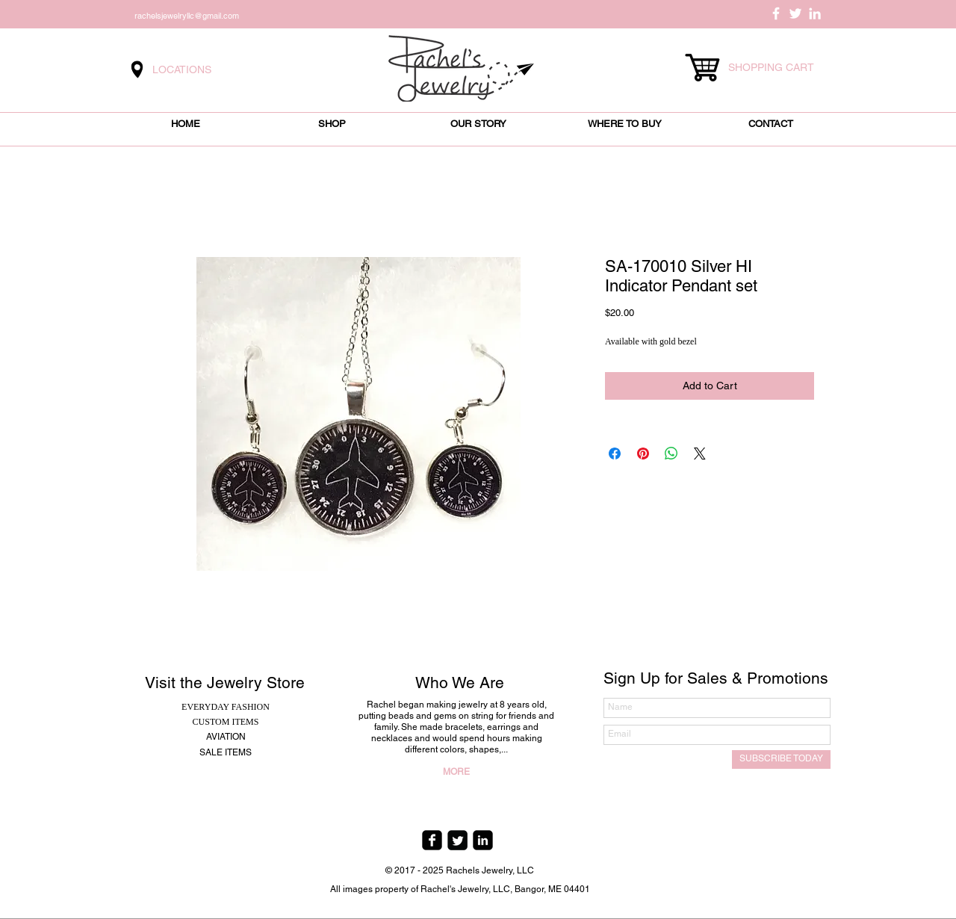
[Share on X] (700, 453)
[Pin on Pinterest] (643, 453)
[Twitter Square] (457, 840)
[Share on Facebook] (615, 453)
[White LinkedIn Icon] (815, 13)
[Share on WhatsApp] (671, 453)
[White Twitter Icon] (795, 13)
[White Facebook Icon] (776, 13)
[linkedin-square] (483, 840)
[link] (778, 67)
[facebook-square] (432, 840)
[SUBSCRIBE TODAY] (781, 759)
